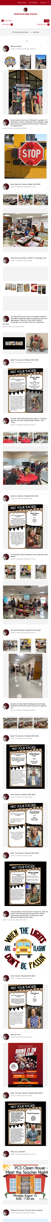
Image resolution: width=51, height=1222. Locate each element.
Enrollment (33, 3)
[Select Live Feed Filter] (36, 41)
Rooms (43, 3)
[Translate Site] (42, 24)
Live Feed (36, 32)
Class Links (22, 3)
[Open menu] (7, 21)
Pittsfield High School (20, 32)
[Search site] (48, 2)
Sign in (47, 21)
